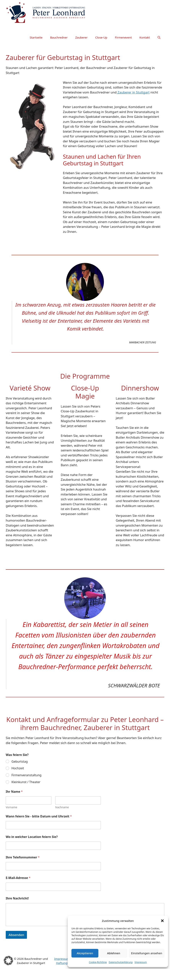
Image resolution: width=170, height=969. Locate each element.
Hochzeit (17, 768)
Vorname (11, 807)
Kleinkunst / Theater (25, 782)
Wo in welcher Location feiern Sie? (32, 837)
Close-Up (101, 37)
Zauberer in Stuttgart (133, 92)
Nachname (62, 807)
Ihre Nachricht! (17, 898)
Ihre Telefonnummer (23, 857)
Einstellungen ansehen (146, 953)
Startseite (36, 37)
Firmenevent (123, 37)
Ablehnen (113, 953)
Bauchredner (59, 37)
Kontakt (144, 37)
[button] (162, 921)
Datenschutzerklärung (121, 962)
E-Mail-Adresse (18, 878)
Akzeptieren (85, 953)
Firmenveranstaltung (26, 775)
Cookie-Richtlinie (98, 962)
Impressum (140, 962)
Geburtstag (19, 762)
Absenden (16, 935)
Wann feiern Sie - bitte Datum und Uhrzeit (39, 816)
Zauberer (81, 37)
